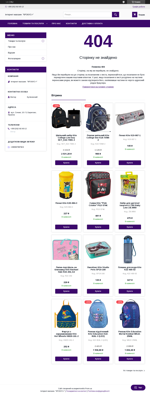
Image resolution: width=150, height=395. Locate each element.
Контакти (71, 23)
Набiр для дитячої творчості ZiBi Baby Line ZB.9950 (129, 205)
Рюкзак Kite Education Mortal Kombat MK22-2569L (129, 333)
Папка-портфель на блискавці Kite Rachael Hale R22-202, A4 (66, 269)
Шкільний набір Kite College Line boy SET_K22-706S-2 (66, 137)
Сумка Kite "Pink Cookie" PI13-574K (98, 204)
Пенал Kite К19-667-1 (130, 135)
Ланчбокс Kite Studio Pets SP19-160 (98, 268)
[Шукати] (115, 14)
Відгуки (11, 53)
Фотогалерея (14, 58)
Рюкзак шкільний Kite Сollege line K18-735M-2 (98, 137)
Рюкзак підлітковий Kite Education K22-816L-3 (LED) (98, 333)
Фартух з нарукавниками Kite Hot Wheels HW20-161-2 (66, 333)
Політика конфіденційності (99, 391)
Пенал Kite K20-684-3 (66, 203)
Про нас (56, 23)
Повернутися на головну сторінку (98, 87)
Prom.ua (88, 389)
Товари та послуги (33, 23)
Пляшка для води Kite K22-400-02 (129, 268)
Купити (66, 163)
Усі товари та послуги (133, 370)
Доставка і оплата (92, 23)
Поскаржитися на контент (76, 391)
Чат (138, 387)
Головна (12, 23)
